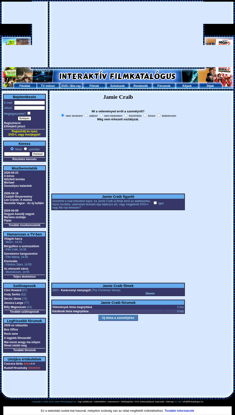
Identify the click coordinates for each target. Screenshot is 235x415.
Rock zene (11, 333)
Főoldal (24, 86)
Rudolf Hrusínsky (15, 368)
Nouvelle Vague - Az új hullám (24, 203)
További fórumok (24, 350)
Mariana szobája (15, 217)
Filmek (94, 86)
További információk (179, 410)
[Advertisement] (117, 34)
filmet (18, 149)
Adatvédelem (100, 401)
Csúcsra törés (13, 363)
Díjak (210, 86)
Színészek (117, 86)
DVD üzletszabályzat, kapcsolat (149, 401)
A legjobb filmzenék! (17, 338)
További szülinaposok (24, 311)
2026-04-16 (11, 193)
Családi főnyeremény (18, 196)
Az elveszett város (16, 268)
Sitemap (170, 401)
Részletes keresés (24, 159)
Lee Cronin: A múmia (18, 200)
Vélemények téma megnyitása (72, 307)
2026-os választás (16, 325)
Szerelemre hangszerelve (20, 253)
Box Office (11, 329)
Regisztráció (12, 123)
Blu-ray (75, 86)
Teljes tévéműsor (24, 276)
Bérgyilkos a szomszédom (21, 246)
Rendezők (141, 86)
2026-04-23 (11, 172)
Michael (9, 182)
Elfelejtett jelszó (14, 126)
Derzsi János (12, 298)
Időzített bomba (14, 179)
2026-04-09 (11, 210)
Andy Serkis (12, 294)
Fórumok (164, 86)
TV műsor (48, 86)
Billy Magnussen (15, 307)
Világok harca (13, 238)
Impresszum (113, 401)
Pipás (7, 220)
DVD (64, 86)
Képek (187, 86)
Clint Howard (12, 290)
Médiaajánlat (127, 401)
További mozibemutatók (24, 225)
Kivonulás (10, 261)
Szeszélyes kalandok (18, 185)
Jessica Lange (13, 303)
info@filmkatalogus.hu (193, 401)
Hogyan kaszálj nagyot (19, 214)
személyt (34, 149)
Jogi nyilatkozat (85, 401)
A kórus (9, 176)
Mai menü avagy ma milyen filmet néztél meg (22, 344)
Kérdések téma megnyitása (70, 311)
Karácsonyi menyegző (76, 290)
